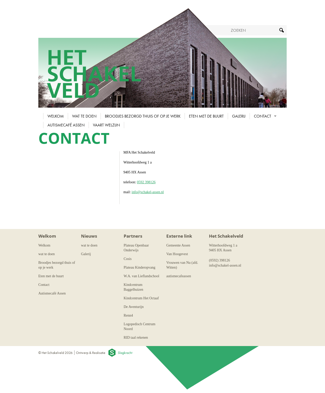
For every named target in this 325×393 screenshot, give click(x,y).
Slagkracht (125, 352)
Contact (262, 116)
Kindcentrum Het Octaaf (141, 298)
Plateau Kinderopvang (139, 267)
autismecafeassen (178, 276)
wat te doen (84, 116)
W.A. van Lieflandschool (141, 276)
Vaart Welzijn (106, 125)
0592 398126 (146, 182)
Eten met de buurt (206, 116)
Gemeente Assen (178, 245)
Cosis (128, 259)
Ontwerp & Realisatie (90, 352)
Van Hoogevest (177, 254)
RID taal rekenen (136, 337)
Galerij (239, 116)
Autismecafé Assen (66, 125)
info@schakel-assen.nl (148, 192)
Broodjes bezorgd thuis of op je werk (143, 116)
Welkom (55, 116)
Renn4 (128, 315)
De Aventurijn (134, 307)
